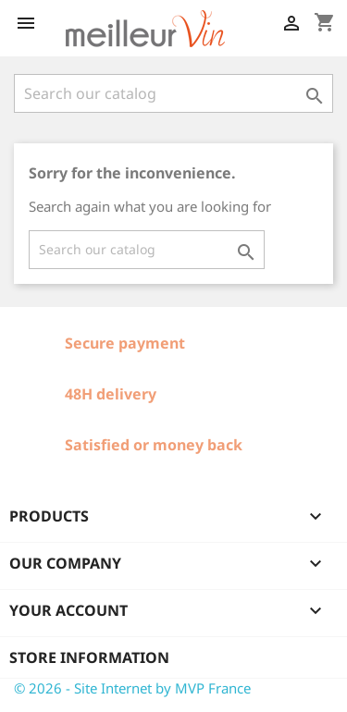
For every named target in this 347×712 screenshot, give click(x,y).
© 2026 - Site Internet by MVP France (132, 688)
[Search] (173, 93)
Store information (89, 657)
